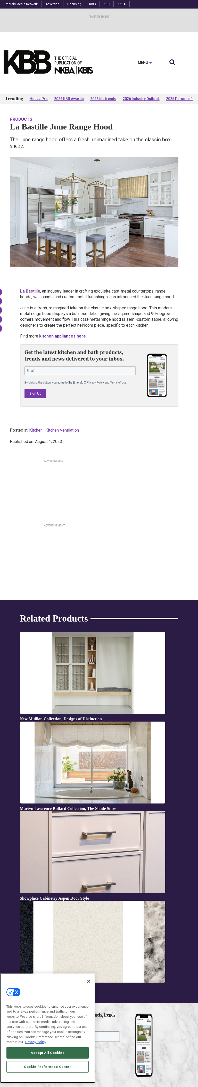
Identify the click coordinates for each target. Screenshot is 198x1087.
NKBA (122, 4)
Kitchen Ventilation (62, 430)
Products (21, 119)
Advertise (52, 4)
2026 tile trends (103, 99)
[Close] (88, 981)
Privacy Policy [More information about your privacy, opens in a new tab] (35, 1042)
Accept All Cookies (47, 1053)
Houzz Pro (39, 99)
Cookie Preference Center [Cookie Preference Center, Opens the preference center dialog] (47, 1067)
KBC (107, 4)
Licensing (74, 4)
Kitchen (36, 430)
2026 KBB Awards (69, 99)
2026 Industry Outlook (141, 99)
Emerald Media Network (21, 4)
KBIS (92, 4)
